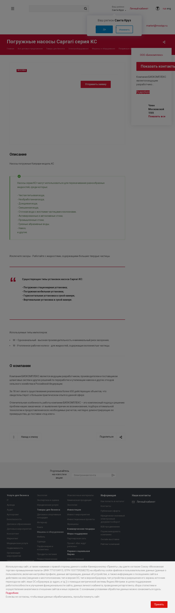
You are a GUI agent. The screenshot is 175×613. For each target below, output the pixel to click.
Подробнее (12, 593)
